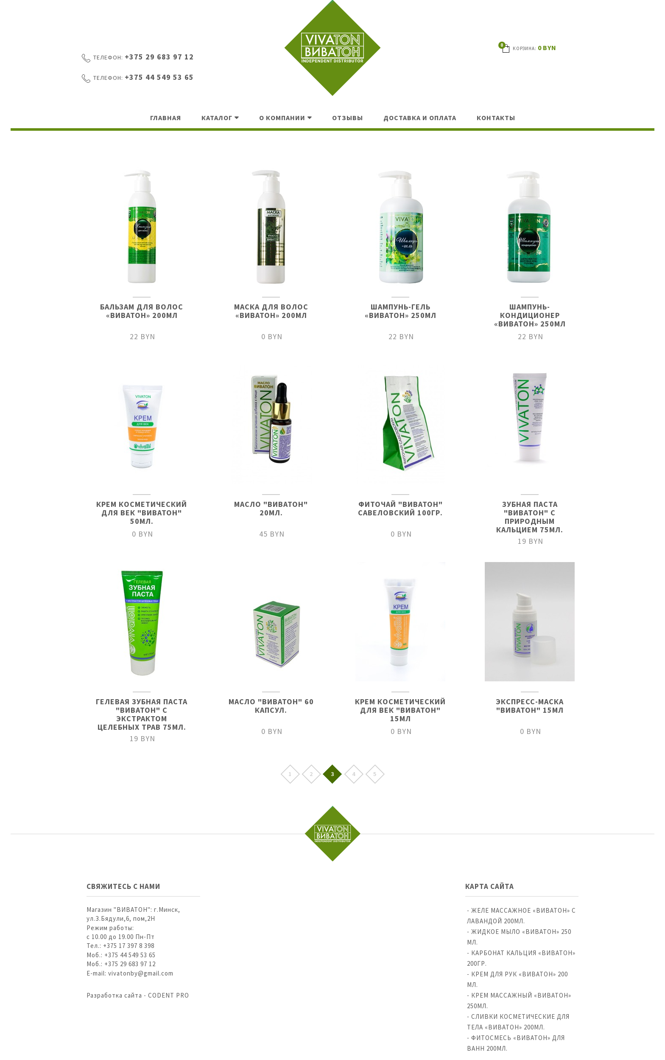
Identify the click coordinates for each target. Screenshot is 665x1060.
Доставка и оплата (419, 117)
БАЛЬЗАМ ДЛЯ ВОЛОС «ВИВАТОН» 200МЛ (141, 311)
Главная (165, 117)
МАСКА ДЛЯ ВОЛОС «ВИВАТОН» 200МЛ (271, 311)
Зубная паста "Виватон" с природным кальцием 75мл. (529, 516)
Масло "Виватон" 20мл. (271, 508)
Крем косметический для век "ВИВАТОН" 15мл (400, 710)
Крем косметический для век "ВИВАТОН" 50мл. (141, 512)
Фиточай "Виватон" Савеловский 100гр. (400, 508)
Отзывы (347, 117)
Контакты (496, 117)
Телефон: (108, 57)
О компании (282, 117)
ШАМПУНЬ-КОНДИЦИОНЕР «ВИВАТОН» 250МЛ (530, 315)
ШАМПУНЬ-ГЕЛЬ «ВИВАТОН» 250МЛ (400, 311)
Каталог (216, 117)
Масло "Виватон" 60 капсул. (271, 706)
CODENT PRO (168, 995)
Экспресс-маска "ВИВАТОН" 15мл (530, 706)
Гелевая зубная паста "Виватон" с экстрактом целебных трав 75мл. (141, 714)
